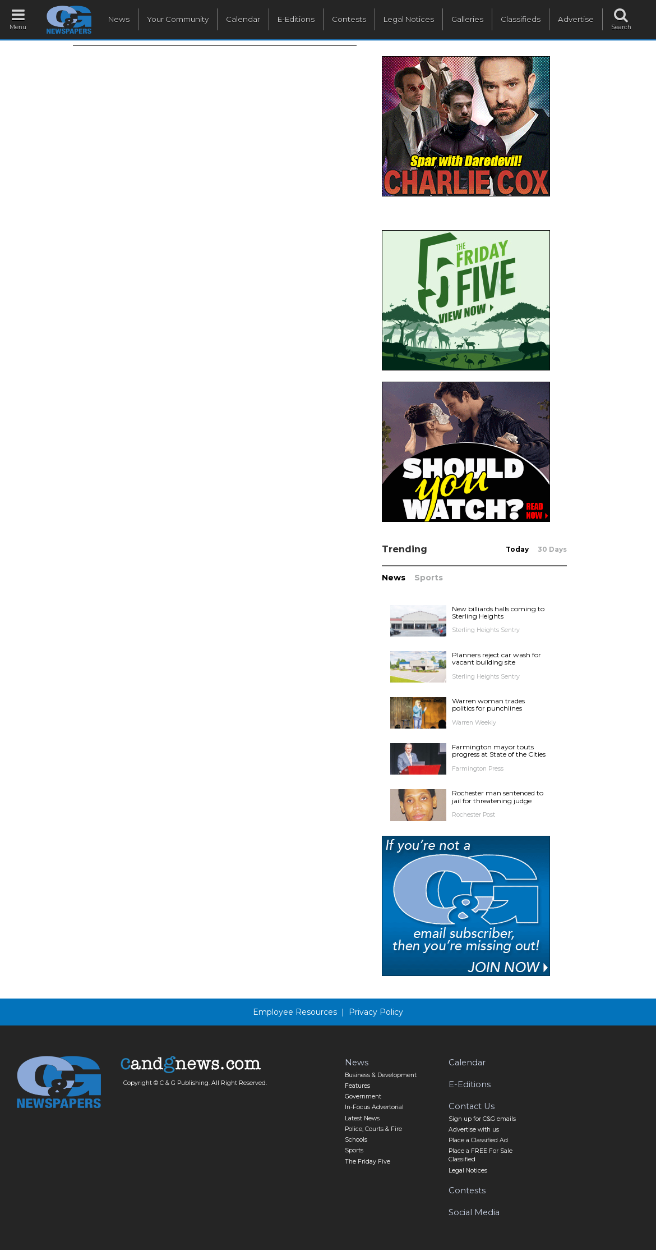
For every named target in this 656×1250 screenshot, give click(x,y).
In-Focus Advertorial (374, 1107)
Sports (428, 578)
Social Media (474, 1212)
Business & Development (381, 1075)
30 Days (552, 549)
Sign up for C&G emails (482, 1119)
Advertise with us (474, 1129)
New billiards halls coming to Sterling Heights (498, 612)
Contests (349, 19)
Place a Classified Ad (478, 1140)
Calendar (243, 19)
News (119, 19)
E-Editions (296, 19)
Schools (356, 1139)
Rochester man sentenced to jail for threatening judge (497, 796)
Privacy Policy (376, 1012)
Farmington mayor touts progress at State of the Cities (499, 750)
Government (363, 1096)
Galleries (467, 19)
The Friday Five (367, 1161)
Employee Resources (295, 1012)
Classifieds (520, 19)
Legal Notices (409, 19)
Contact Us (472, 1106)
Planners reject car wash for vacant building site (496, 658)
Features (357, 1085)
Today (517, 549)
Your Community (178, 19)
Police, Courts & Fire (373, 1129)
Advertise (576, 19)
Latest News (362, 1118)
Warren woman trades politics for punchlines (488, 704)
